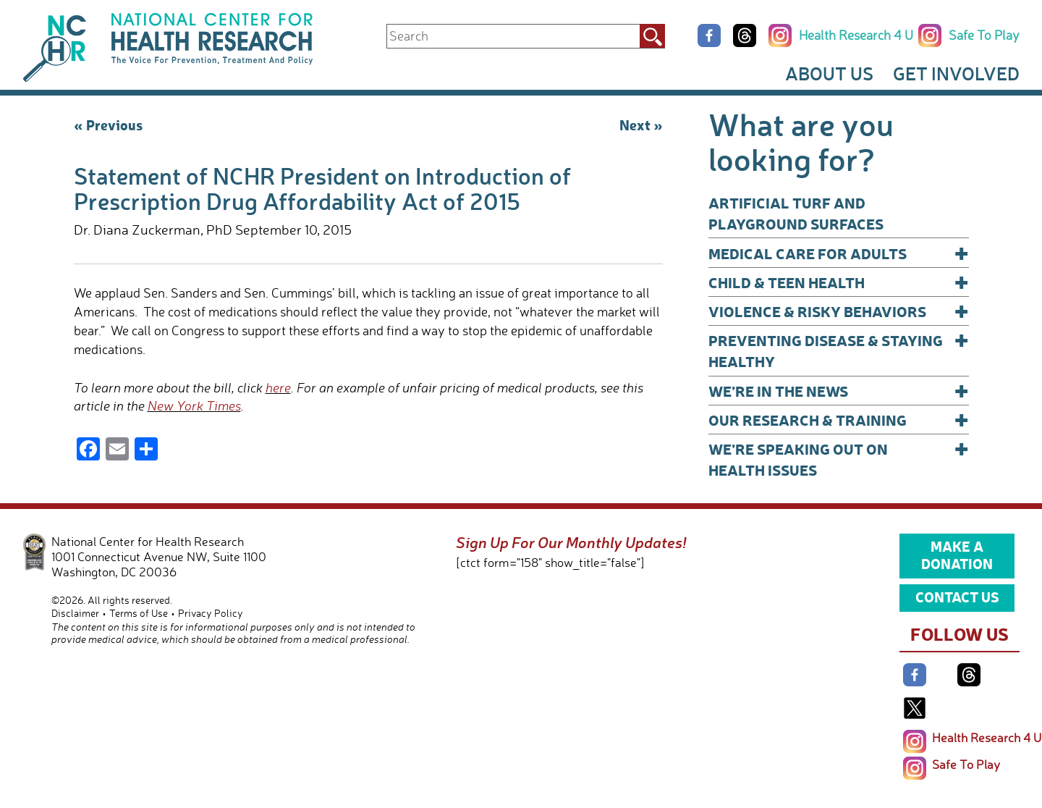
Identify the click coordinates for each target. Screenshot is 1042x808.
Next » (641, 124)
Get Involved (956, 73)
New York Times (194, 405)
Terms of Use (138, 613)
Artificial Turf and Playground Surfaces (796, 213)
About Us (829, 73)
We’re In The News (838, 390)
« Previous (108, 124)
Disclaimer (75, 613)
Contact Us (957, 596)
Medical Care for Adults (838, 253)
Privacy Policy (210, 613)
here (278, 387)
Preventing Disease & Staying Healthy (838, 350)
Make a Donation (957, 554)
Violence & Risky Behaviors (838, 310)
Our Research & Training (838, 419)
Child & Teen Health (838, 282)
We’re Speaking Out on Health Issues (838, 458)
